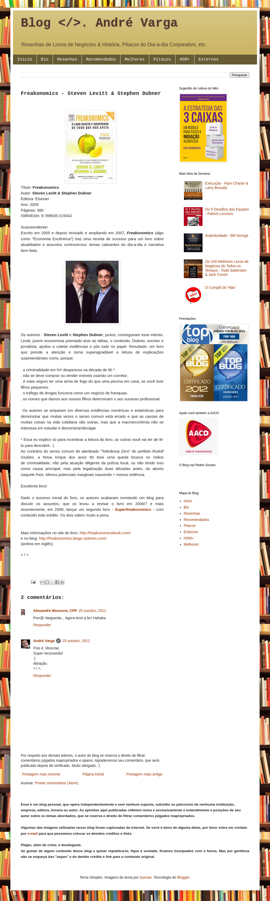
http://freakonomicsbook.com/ (105, 533)
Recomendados (101, 59)
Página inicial (93, 774)
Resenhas (67, 59)
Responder (42, 625)
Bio (45, 59)
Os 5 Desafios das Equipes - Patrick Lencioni (227, 211)
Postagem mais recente (41, 774)
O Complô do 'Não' (220, 287)
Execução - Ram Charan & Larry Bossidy (226, 185)
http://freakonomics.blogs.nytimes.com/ (72, 538)
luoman (146, 877)
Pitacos (162, 59)
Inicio (24, 59)
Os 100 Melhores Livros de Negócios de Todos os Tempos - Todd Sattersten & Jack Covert (226, 268)
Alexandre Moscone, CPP (55, 611)
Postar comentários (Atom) (56, 783)
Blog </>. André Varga (99, 23)
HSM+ (185, 59)
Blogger (183, 877)
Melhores (135, 59)
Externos (209, 59)
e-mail (33, 833)
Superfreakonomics (133, 509)
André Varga (44, 641)
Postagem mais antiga (144, 774)
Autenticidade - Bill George (226, 235)
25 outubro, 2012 (92, 611)
